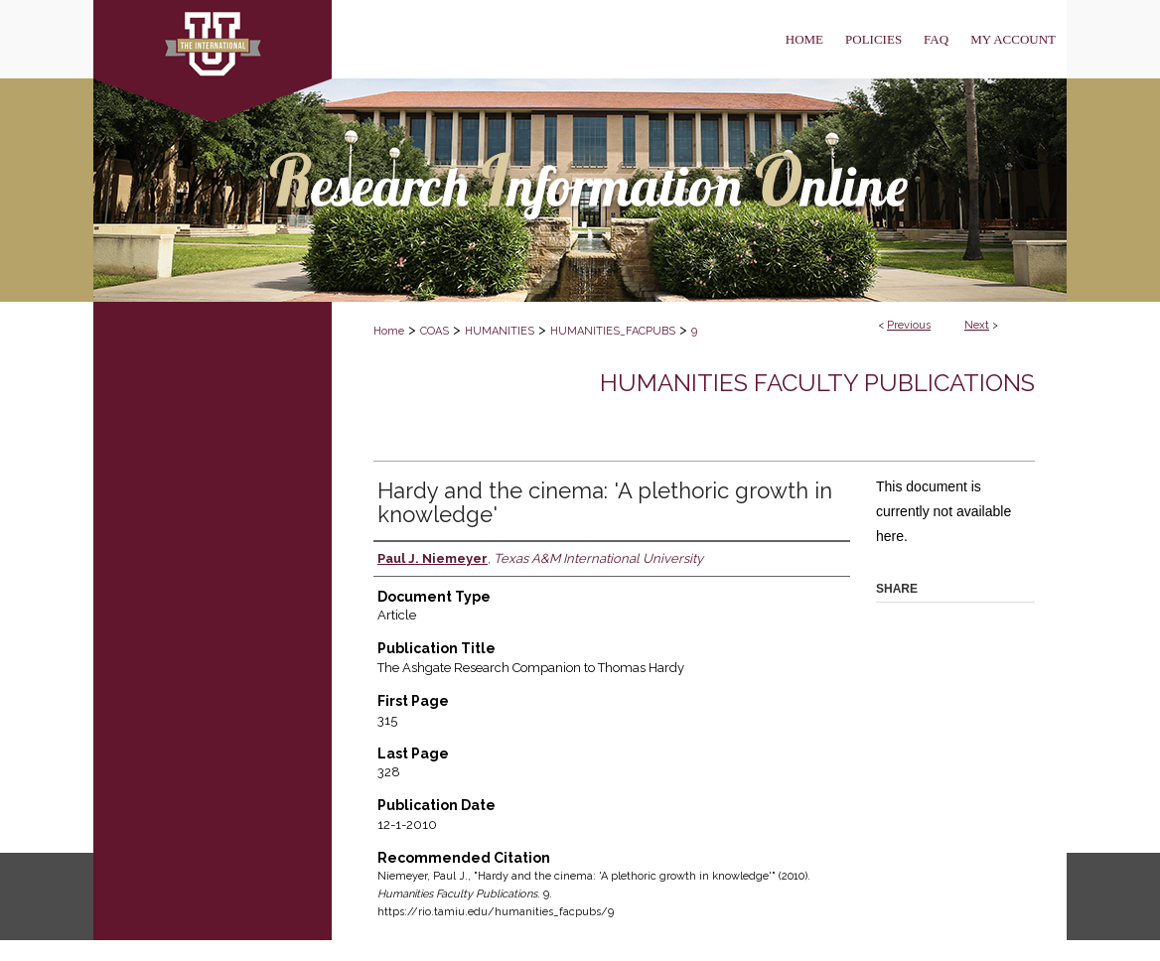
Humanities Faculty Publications (817, 382)
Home (388, 331)
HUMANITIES (499, 331)
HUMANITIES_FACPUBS (612, 331)
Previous (909, 325)
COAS (434, 331)
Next (976, 325)
